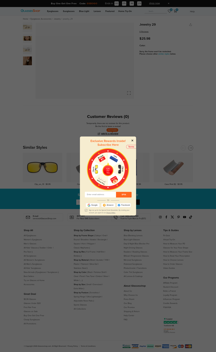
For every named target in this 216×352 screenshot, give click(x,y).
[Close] (132, 140)
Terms (131, 147)
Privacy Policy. (110, 213)
